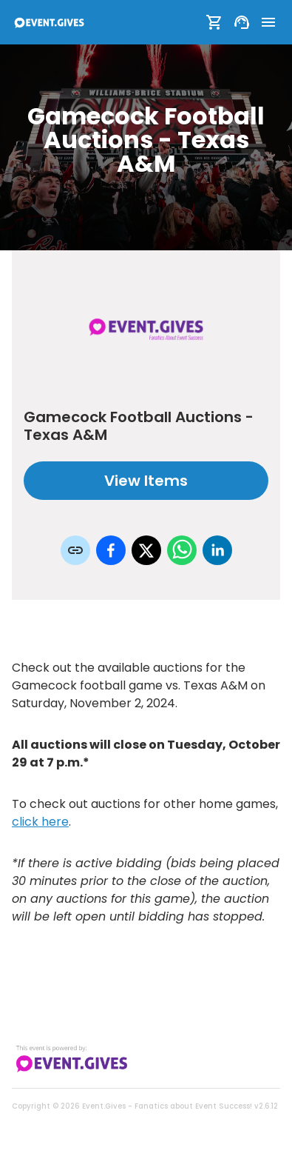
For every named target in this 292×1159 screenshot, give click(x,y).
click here (40, 821)
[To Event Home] (49, 22)
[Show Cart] (214, 22)
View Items (146, 480)
